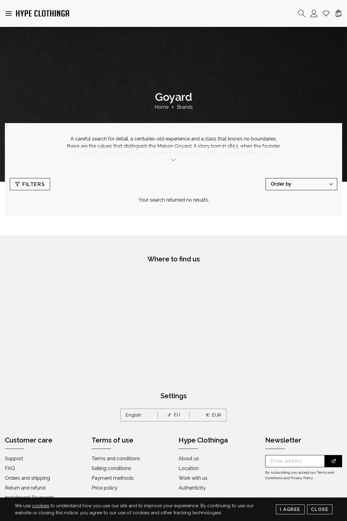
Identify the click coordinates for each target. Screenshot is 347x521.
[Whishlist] (326, 13)
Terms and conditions (116, 458)
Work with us (193, 478)
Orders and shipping (27, 478)
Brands (185, 107)
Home (161, 107)
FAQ (10, 468)
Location (189, 468)
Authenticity (192, 488)
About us (189, 458)
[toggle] (174, 160)
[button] (8, 13)
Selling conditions (111, 468)
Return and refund (25, 488)
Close (320, 509)
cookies (40, 505)
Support (14, 458)
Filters (30, 184)
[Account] (314, 13)
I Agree (290, 509)
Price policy (104, 488)
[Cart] (338, 13)
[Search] (301, 13)
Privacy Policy (302, 478)
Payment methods (113, 478)
